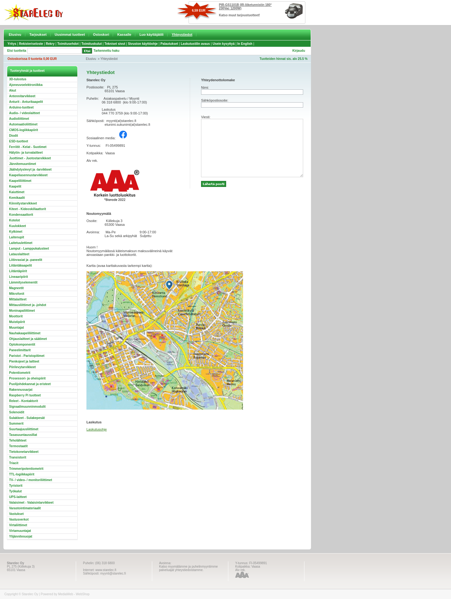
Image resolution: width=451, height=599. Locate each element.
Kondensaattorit (21, 214)
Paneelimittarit (20, 350)
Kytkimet (15, 231)
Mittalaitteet (18, 299)
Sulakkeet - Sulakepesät (27, 418)
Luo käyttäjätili (151, 34)
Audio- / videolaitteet (24, 113)
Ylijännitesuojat (20, 536)
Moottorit (16, 316)
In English (244, 43)
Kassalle (124, 34)
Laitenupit (16, 237)
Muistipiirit (17, 322)
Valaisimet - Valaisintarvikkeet (31, 502)
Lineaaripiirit (18, 276)
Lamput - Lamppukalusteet (29, 248)
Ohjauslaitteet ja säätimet (28, 339)
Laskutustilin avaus (195, 43)
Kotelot (14, 220)
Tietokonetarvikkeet (24, 451)
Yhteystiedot (182, 34)
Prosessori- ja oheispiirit (27, 378)
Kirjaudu (298, 50)
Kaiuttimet (16, 192)
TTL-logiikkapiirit (21, 474)
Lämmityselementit (23, 282)
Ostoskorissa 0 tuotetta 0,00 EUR (32, 59)
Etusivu (15, 34)
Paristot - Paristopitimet (26, 356)
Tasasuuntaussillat (23, 435)
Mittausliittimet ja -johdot (27, 305)
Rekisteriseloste (31, 43)
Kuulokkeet (17, 226)
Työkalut (15, 491)
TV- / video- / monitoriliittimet (30, 480)
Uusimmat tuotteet (70, 34)
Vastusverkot (19, 519)
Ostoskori (101, 34)
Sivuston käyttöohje (143, 43)
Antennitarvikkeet (22, 96)
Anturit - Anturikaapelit (26, 101)
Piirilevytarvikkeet (22, 367)
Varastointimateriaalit (25, 508)
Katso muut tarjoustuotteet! (239, 15)
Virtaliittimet (18, 525)
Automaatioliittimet (23, 124)
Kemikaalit (17, 197)
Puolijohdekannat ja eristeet (30, 384)
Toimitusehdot (68, 43)
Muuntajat (16, 327)
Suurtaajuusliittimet (23, 429)
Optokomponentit (22, 344)
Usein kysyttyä (224, 43)
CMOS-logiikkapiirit (23, 130)
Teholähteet (17, 440)
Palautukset (169, 43)
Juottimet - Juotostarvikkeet (30, 158)
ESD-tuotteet (18, 141)
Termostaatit (18, 446)
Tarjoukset (38, 34)
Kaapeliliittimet (20, 181)
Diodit (13, 135)
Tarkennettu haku (107, 50)
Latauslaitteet (19, 254)
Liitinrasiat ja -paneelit (25, 260)
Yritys (12, 43)
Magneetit (16, 288)
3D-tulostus (17, 79)
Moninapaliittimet (22, 310)
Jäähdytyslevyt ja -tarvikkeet (30, 169)
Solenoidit (16, 412)
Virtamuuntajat (20, 531)
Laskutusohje (96, 429)
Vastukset (16, 514)
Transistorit (17, 457)
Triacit (13, 463)
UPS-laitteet (18, 497)
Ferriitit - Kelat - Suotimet (27, 147)
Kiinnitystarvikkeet (23, 203)
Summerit (16, 423)
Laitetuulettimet (20, 243)
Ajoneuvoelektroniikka (26, 85)
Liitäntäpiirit (18, 271)
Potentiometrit (19, 372)
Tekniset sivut (115, 43)
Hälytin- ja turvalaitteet (26, 152)
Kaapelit (15, 186)
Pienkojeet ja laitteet (24, 361)
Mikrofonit (16, 293)
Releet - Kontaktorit (23, 401)
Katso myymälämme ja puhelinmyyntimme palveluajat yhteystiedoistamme (188, 568)
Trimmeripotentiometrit (26, 468)
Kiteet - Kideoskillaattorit (27, 209)
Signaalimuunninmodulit (27, 406)
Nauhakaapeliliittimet (24, 333)
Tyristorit (16, 485)
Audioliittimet (19, 118)
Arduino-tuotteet (21, 107)
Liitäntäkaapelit (20, 265)
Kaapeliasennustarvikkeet (28, 175)
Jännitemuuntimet (22, 164)
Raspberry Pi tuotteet (25, 395)
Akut (12, 90)
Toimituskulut (91, 43)
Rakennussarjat (20, 389)
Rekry (50, 43)
